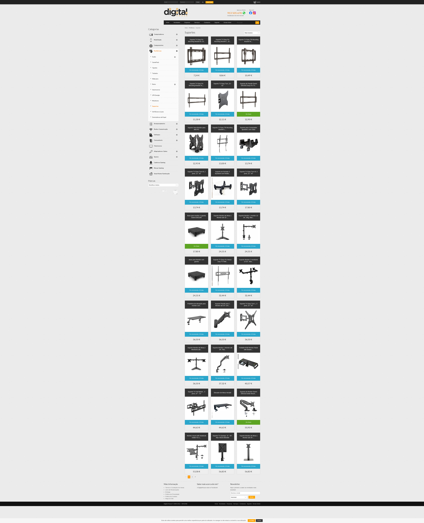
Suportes (171, 94)
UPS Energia (171, 85)
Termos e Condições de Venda (174, 487)
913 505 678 (236, 12)
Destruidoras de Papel (173, 105)
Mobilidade (172, 38)
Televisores (172, 129)
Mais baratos (249, 33)
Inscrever (234, 497)
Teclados (170, 66)
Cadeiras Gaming (174, 143)
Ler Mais (251, 520)
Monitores (171, 90)
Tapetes (170, 61)
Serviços (197, 22)
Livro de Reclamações (172, 490)
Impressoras (172, 80)
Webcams (171, 70)
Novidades (177, 22)
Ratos (169, 75)
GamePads (171, 56)
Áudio (170, 51)
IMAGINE (184, 504)
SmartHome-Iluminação (176, 152)
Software (171, 121)
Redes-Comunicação (172, 116)
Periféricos (195, 27)
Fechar (259, 520)
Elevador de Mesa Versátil (224, 392)
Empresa (187, 22)
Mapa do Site (169, 498)
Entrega (167, 492)
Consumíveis (172, 125)
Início (167, 22)
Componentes (173, 42)
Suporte (217, 22)
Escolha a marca (170, 162)
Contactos (207, 22)
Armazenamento (173, 111)
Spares (170, 139)
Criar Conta (209, 2)
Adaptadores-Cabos (172, 134)
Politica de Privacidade (172, 494)
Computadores (173, 34)
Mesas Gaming (173, 147)
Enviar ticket (227, 22)
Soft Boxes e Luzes (173, 99)
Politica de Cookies (171, 496)
